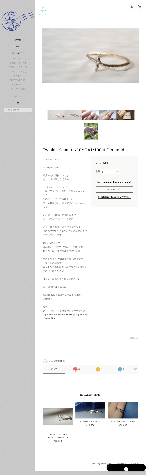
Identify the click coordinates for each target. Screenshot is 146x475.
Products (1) (18, 90)
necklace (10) (18, 69)
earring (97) (18, 65)
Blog (18, 98)
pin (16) (18, 77)
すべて (55, 373)
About (18, 48)
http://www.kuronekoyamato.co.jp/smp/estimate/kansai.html (65, 321)
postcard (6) (18, 82)
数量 (98, 172)
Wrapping (18, 86)
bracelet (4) (18, 73)
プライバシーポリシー (101, 468)
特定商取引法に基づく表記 (129, 468)
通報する (134, 343)
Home (17, 41)
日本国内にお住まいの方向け (114, 198)
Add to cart (114, 190)
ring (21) (17, 60)
